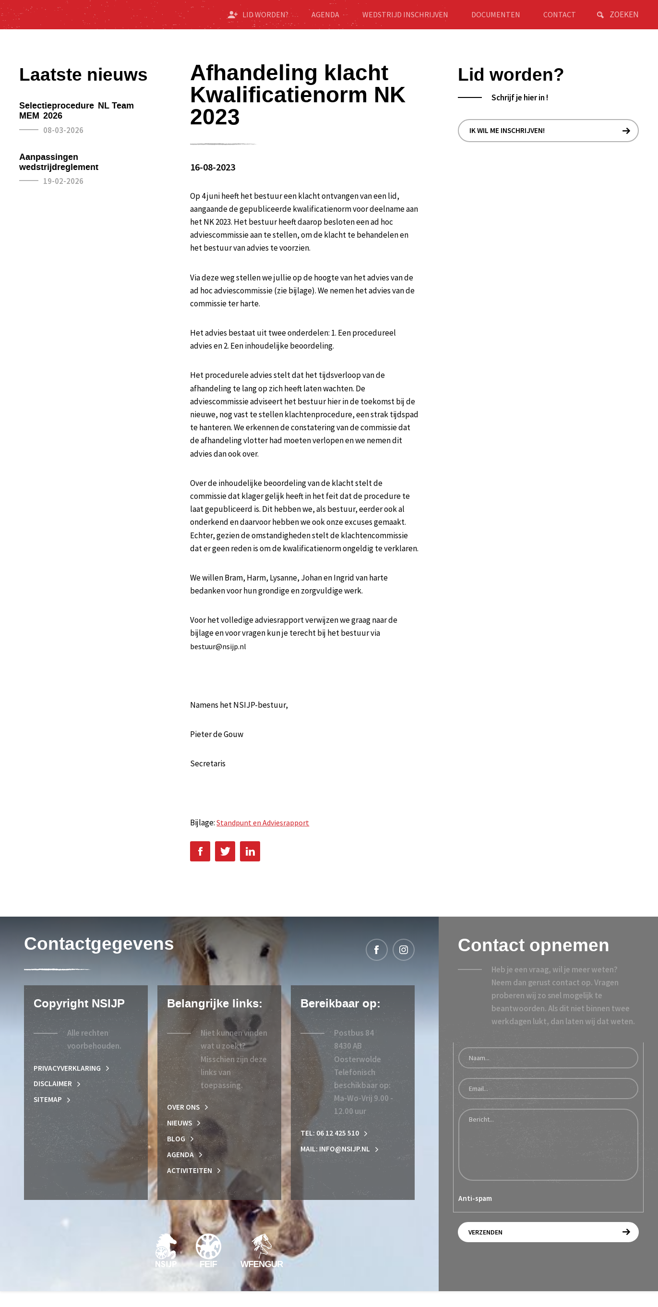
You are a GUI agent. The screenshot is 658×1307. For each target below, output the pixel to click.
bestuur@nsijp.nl (220, 656)
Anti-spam (475, 1209)
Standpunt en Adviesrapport (266, 832)
